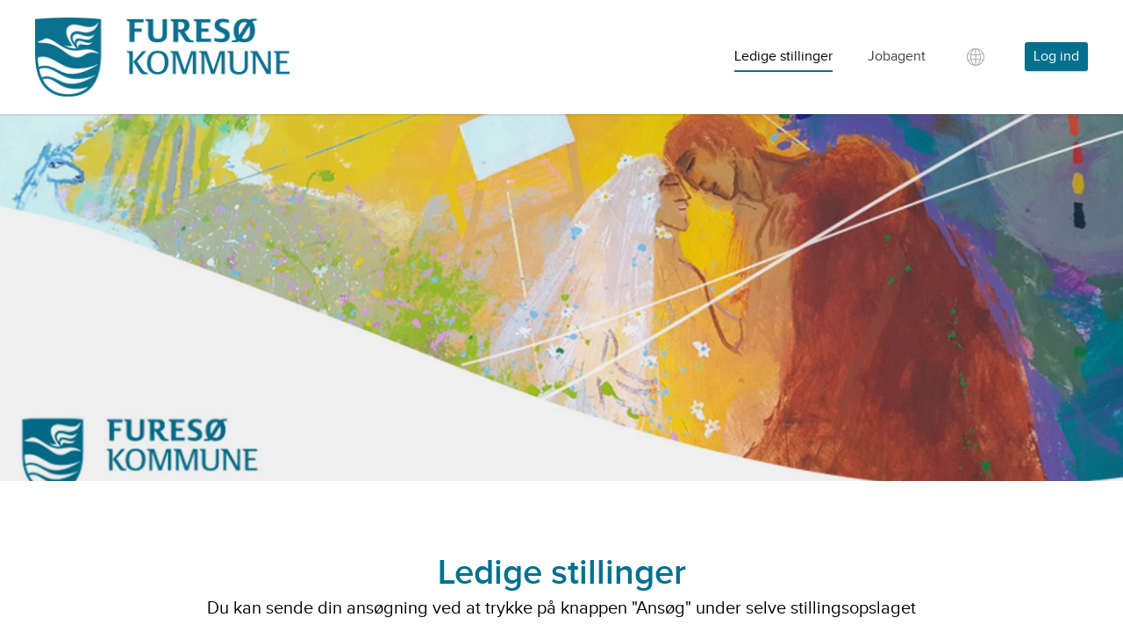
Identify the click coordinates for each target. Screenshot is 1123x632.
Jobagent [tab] (897, 56)
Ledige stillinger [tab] (783, 56)
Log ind (1056, 56)
